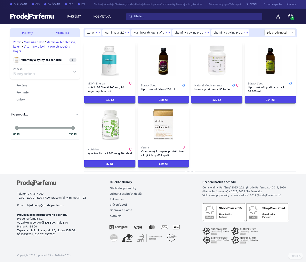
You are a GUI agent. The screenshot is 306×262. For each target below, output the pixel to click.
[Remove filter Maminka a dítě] (127, 32)
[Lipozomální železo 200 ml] (163, 60)
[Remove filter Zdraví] (98, 32)
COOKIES (296, 256)
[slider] (17, 128)
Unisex (20, 99)
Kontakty (291, 4)
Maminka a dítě (34, 42)
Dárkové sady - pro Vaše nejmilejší (222, 4)
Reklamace (117, 199)
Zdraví (17, 42)
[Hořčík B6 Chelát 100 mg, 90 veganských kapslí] (109, 60)
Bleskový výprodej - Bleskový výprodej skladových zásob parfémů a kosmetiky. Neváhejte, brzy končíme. (143, 4)
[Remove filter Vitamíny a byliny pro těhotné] (246, 32)
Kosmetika (102, 16)
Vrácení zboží (118, 204)
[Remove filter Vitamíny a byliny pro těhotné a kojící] (207, 32)
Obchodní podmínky (123, 188)
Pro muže (22, 92)
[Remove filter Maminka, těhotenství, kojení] (168, 32)
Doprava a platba (273, 4)
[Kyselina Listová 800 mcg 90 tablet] (109, 124)
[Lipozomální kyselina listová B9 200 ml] (270, 60)
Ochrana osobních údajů (126, 193)
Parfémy (74, 16)
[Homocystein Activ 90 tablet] (216, 60)
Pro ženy (21, 85)
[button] (109, 99)
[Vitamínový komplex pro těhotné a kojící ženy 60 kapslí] (163, 124)
